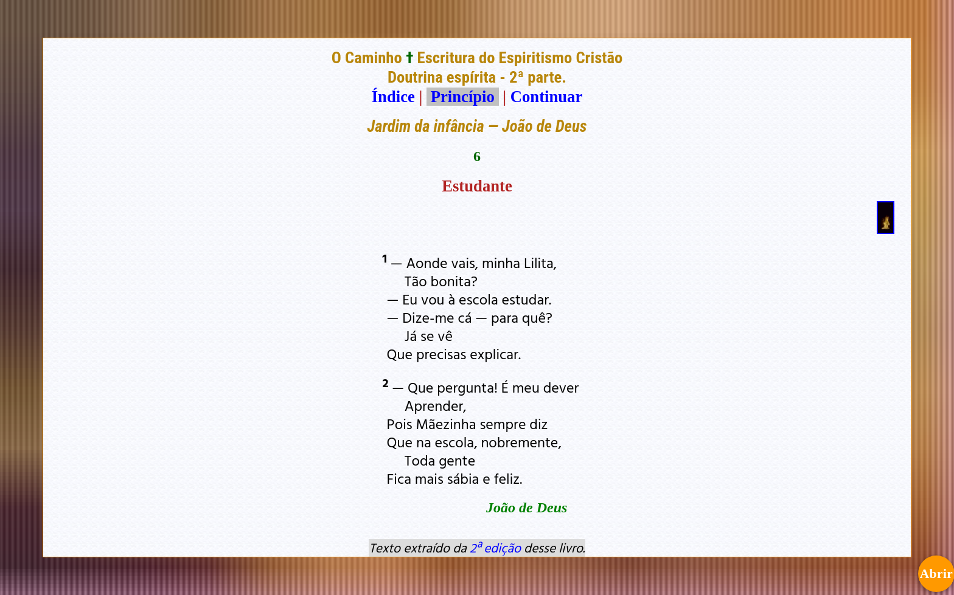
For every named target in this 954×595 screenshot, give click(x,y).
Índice (393, 97)
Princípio (462, 97)
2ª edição (495, 547)
